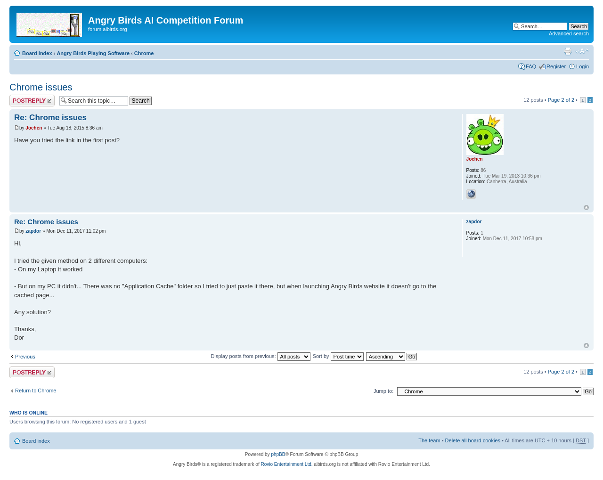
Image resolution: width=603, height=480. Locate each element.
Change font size (582, 51)
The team (429, 440)
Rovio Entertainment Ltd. (286, 464)
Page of (561, 100)
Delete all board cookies (472, 440)
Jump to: (383, 391)
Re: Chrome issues (50, 117)
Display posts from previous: (260, 356)
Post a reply (32, 100)
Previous (25, 356)
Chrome (144, 53)
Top (586, 207)
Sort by (338, 356)
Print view (567, 51)
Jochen (33, 127)
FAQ (531, 66)
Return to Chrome (35, 390)
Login (582, 66)
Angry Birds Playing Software (93, 53)
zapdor (33, 231)
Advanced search (569, 33)
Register (556, 66)
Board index (37, 53)
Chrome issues (40, 87)
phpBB (278, 454)
